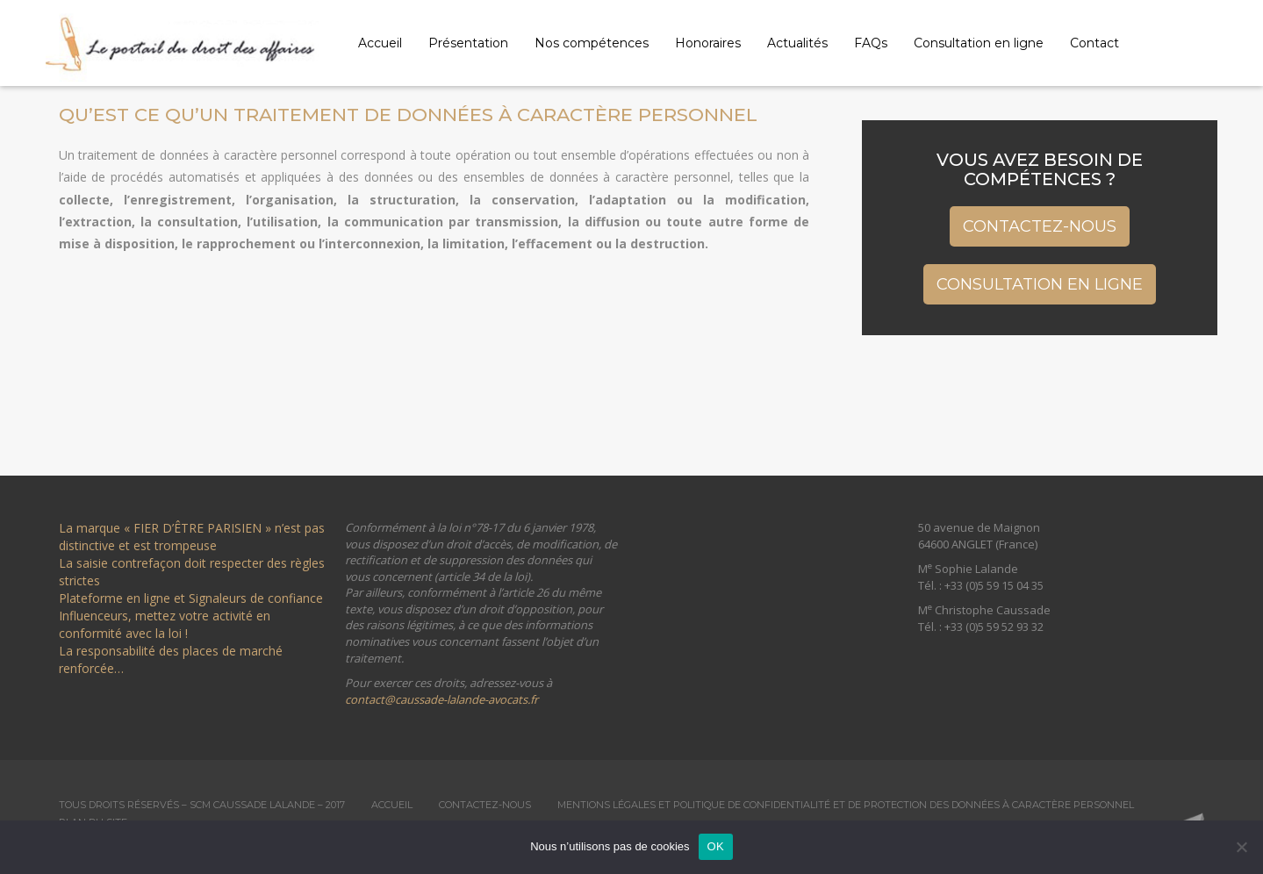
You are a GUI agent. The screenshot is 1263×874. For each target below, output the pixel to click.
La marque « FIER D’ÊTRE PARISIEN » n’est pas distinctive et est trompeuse (192, 536)
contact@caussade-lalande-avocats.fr (441, 699)
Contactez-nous (1039, 226)
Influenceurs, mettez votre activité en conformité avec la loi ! (164, 624)
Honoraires (708, 43)
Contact (1094, 43)
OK (715, 846)
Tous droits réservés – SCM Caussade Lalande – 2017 (202, 805)
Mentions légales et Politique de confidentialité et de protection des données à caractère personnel (845, 805)
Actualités (797, 43)
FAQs (870, 43)
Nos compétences (592, 43)
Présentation (468, 43)
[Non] (1241, 847)
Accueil (380, 43)
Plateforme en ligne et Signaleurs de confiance (191, 598)
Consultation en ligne (979, 43)
